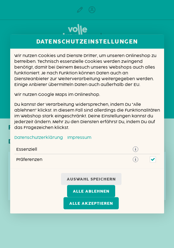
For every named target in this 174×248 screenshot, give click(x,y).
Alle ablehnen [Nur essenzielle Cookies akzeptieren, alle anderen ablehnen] (91, 191)
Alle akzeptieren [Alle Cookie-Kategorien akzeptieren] (91, 203)
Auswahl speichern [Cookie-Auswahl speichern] (91, 179)
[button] (135, 149)
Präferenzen (29, 159)
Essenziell (26, 149)
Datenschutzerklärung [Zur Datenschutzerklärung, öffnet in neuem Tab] (38, 137)
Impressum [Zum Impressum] (79, 137)
